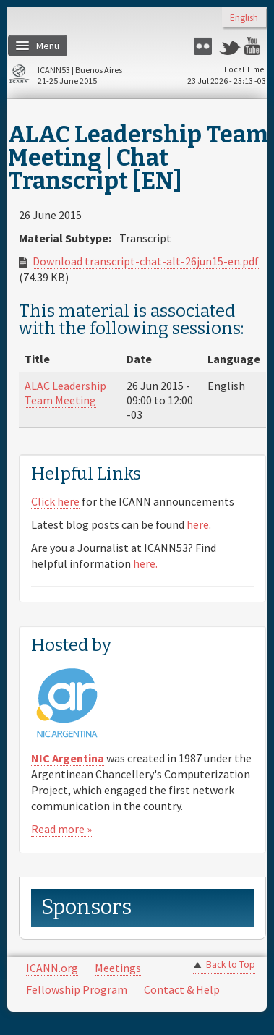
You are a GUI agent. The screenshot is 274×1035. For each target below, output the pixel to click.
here (198, 524)
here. (145, 563)
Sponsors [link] (86, 907)
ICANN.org (52, 968)
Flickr (204, 46)
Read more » (61, 829)
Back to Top (230, 964)
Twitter (230, 46)
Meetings (118, 968)
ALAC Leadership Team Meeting (65, 392)
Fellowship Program (76, 989)
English (244, 18)
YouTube (255, 46)
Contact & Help (182, 989)
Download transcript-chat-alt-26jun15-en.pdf (146, 261)
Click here (55, 501)
